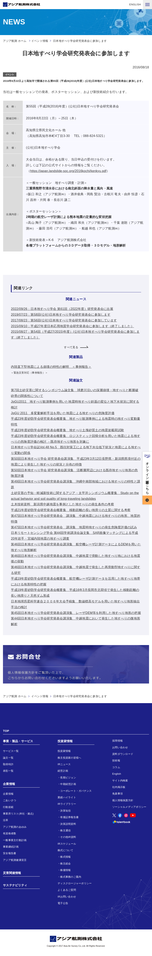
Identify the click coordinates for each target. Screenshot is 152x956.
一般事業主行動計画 (15, 840)
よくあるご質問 (67, 889)
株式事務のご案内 (70, 876)
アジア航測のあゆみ (15, 826)
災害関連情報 (12, 873)
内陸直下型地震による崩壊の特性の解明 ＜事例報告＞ (51, 366)
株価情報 (65, 870)
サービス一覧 (11, 751)
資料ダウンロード (122, 753)
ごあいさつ (9, 800)
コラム (116, 767)
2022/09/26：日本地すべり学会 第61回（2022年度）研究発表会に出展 (62, 309)
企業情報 (9, 784)
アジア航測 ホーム (14, 696)
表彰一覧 (8, 770)
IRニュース (64, 764)
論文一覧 (8, 757)
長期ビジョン (68, 777)
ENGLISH (135, 4)
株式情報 (65, 856)
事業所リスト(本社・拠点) (18, 813)
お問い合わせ (120, 747)
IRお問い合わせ (67, 896)
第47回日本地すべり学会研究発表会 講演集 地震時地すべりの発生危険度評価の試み (74, 527)
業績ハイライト (67, 797)
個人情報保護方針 (122, 800)
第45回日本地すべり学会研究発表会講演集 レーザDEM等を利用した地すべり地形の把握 (76, 613)
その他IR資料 (68, 837)
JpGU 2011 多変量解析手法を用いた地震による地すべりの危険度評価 (62, 413)
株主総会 (65, 863)
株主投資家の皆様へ (69, 757)
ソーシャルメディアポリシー (129, 806)
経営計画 (63, 770)
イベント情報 (39, 40)
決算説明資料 (68, 823)
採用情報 (117, 740)
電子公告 (63, 903)
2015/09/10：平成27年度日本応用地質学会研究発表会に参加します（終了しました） (72, 326)
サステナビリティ (15, 885)
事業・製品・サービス (18, 741)
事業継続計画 (11, 846)
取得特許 (8, 764)
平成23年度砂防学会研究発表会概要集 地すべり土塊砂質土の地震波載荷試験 (67, 430)
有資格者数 (9, 833)
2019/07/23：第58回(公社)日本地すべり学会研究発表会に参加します (60, 314)
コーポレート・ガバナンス (76, 790)
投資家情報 (65, 741)
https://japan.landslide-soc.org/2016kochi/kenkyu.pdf (68, 171)
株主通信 (65, 830)
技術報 (116, 760)
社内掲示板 (118, 787)
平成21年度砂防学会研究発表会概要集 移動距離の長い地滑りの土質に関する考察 (70, 510)
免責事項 (117, 793)
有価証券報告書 (69, 817)
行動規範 (8, 807)
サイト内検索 (120, 780)
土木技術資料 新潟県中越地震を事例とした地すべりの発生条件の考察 (62, 504)
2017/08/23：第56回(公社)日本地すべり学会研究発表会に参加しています (64, 320)
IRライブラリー (67, 803)
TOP (6, 730)
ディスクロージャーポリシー (75, 883)
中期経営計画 (68, 784)
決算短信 (65, 810)
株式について (65, 850)
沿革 (5, 820)
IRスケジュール (67, 843)
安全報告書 (9, 853)
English (116, 773)
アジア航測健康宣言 (15, 859)
